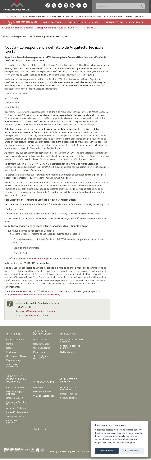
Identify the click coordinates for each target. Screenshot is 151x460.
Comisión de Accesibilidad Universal (17, 403)
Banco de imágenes (69, 393)
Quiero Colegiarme (41, 347)
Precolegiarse (39, 352)
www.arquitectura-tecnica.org (34, 315)
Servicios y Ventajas (41, 339)
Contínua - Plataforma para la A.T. (70, 346)
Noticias (76, 22)
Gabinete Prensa (135, 16)
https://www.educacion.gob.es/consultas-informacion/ (32, 294)
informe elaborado (36, 258)
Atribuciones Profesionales (12, 365)
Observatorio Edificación (17, 356)
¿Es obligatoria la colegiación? (40, 357)
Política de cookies (89, 451)
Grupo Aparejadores (15, 339)
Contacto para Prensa (69, 397)
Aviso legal (54, 451)
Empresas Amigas (14, 360)
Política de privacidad (70, 451)
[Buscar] (120, 6)
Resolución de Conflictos (17, 412)
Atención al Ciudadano (16, 408)
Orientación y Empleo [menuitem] (77, 28)
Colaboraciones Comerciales (13, 421)
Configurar (130, 442)
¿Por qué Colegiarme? (33, 16)
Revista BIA (38, 387)
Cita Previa (11, 352)
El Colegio (12, 16)
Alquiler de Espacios (15, 416)
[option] (12, 16)
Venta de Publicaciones (43, 395)
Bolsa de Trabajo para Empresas (15, 392)
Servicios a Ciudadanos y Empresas (84, 16)
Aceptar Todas (107, 451)
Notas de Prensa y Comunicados (68, 388)
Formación (55, 16)
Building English (67, 352)
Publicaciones (114, 16)
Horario (9, 343)
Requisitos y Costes (41, 343)
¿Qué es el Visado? (14, 397)
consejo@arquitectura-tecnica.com (37, 311)
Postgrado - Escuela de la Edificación (71, 340)
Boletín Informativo (42, 391)
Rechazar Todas (132, 451)
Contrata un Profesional (17, 387)
